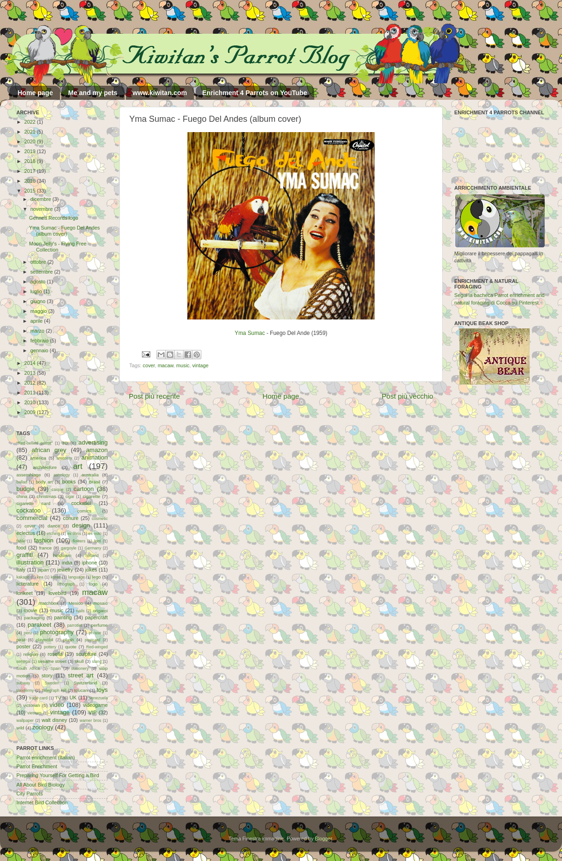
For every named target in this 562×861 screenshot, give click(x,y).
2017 (30, 171)
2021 (30, 131)
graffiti (24, 554)
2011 (30, 392)
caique (57, 489)
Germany (93, 548)
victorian (31, 705)
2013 (30, 373)
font (97, 541)
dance (54, 525)
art (77, 466)
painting (63, 617)
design (81, 525)
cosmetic (100, 518)
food (21, 547)
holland (92, 555)
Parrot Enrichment (36, 766)
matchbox (48, 603)
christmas (46, 496)
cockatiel (81, 503)
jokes (91, 569)
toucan (81, 690)
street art (81, 675)
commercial (31, 517)
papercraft (96, 617)
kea (40, 577)
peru (28, 633)
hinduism (62, 555)
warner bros (90, 720)
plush (68, 639)
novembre (42, 209)
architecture (45, 467)
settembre (42, 272)
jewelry (65, 569)
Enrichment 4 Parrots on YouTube (254, 92)
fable (20, 541)
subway (23, 683)
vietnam (35, 713)
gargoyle (68, 548)
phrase (95, 633)
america (38, 457)
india (67, 562)
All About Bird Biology (40, 784)
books (69, 481)
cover (149, 365)
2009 (30, 412)
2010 (30, 402)
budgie (25, 488)
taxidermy (25, 690)
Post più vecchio (407, 396)
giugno (38, 301)
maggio (39, 311)
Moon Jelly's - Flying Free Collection (58, 246)
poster (23, 646)
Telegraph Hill (54, 690)
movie (30, 610)
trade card (38, 698)
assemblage (28, 474)
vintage (200, 365)
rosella (55, 654)
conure (71, 518)
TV (58, 697)
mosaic (100, 603)
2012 (30, 383)
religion (30, 654)
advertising (93, 442)
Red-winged (97, 647)
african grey (49, 449)
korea (56, 577)
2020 (30, 141)
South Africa (28, 668)
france (45, 547)
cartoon (84, 488)
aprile (37, 321)
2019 (30, 151)
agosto (38, 281)
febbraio (40, 340)
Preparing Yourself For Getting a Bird (57, 775)
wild (20, 727)
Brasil (94, 481)
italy (20, 569)
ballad (21, 482)
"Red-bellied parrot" (34, 443)
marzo (38, 331)
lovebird (58, 593)
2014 (30, 363)
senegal (23, 661)
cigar (70, 496)
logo (93, 583)
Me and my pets (92, 92)
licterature (27, 583)
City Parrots (29, 793)
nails (80, 611)
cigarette (91, 496)
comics (84, 510)
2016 (30, 181)
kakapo (23, 577)
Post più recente (154, 396)
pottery (50, 647)
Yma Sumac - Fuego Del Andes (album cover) (64, 231)
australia (90, 474)
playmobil (44, 640)
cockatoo (28, 510)
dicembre (41, 199)
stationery (80, 668)
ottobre (39, 262)
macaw (166, 365)
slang (97, 661)
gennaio (40, 350)
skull (78, 661)
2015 (30, 190)
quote (70, 646)
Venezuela (98, 698)
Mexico (75, 603)
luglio (37, 291)
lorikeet (24, 593)
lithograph (66, 584)
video (57, 704)
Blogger (323, 838)
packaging (34, 617)
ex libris (74, 533)
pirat (20, 639)
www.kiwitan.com (160, 92)
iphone (89, 562)
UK (73, 697)
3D (65, 442)
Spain (55, 668)
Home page (35, 92)
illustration (30, 562)
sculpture (86, 654)
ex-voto (95, 533)
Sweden (51, 683)
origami (100, 610)
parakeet (39, 624)
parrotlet (74, 625)
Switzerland (85, 682)
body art (44, 481)
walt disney (54, 720)
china (21, 496)
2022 (30, 122)
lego (96, 576)
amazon (97, 449)
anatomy (64, 458)
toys (102, 689)
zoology (42, 727)
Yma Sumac (250, 333)
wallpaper (25, 720)
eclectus (25, 533)
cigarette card (33, 503)
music (182, 365)
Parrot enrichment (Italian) (45, 757)
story (47, 675)
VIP (92, 712)
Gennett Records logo (53, 218)
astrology (61, 475)
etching (53, 533)
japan (43, 569)
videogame (95, 705)
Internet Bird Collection (41, 802)
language (76, 577)
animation (94, 457)
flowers (79, 541)
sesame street (52, 661)
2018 (30, 161)
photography (57, 632)
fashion (43, 540)
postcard (92, 640)
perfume (99, 625)
